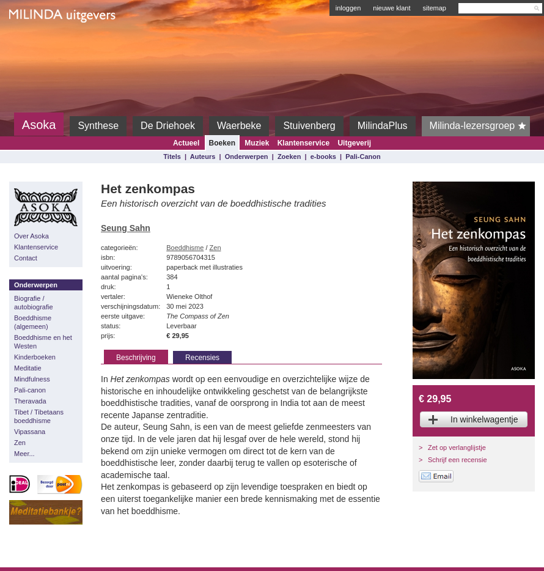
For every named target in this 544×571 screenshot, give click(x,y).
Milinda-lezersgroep (480, 126)
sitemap (434, 8)
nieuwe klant (391, 8)
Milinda (34, 44)
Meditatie (28, 368)
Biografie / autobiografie (33, 303)
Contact (25, 258)
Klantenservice (303, 143)
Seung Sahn (125, 228)
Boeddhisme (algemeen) (32, 322)
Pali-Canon (362, 156)
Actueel (186, 143)
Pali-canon (30, 390)
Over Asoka (31, 236)
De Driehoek (168, 125)
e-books (323, 156)
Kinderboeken (35, 357)
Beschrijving (136, 357)
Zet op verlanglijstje (457, 447)
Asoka (39, 124)
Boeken (222, 143)
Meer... (24, 453)
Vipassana (29, 431)
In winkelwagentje (484, 419)
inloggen (348, 8)
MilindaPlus (383, 125)
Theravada (30, 401)
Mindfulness (32, 379)
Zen (20, 442)
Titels (172, 156)
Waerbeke (239, 125)
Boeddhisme (185, 247)
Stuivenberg (309, 125)
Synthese (98, 125)
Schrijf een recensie (457, 460)
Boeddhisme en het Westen (43, 342)
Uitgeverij (354, 143)
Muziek (256, 143)
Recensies (202, 357)
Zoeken (289, 156)
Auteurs (203, 156)
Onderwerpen (246, 156)
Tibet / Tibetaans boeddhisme (39, 416)
